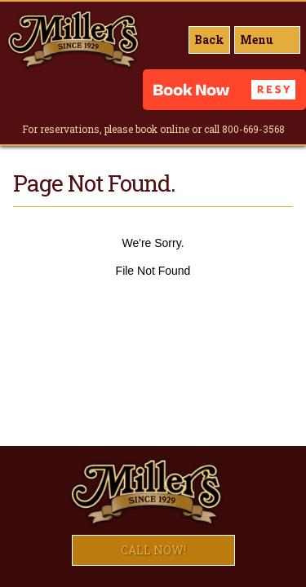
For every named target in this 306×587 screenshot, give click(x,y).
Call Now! (153, 550)
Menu (256, 39)
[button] (224, 89)
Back (209, 39)
